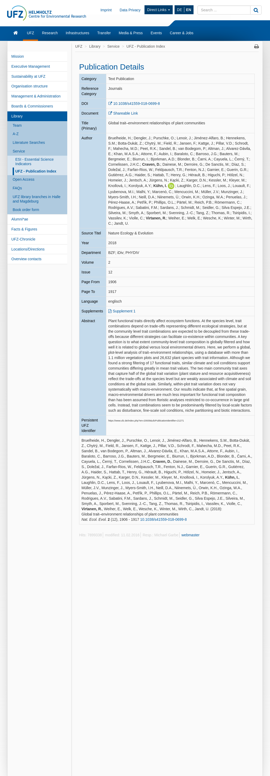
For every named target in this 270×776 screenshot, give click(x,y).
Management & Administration (36, 96)
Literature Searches (29, 142)
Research (50, 33)
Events (156, 33)
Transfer (104, 33)
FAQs (17, 188)
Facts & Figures (24, 229)
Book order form (26, 210)
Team (17, 125)
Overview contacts (26, 259)
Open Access (24, 179)
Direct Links (158, 10)
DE (179, 10)
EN (188, 10)
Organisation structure (29, 86)
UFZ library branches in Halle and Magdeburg (36, 199)
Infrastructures (77, 33)
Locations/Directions (28, 249)
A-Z (16, 134)
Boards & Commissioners (32, 106)
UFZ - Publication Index (35, 171)
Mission (17, 56)
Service (19, 151)
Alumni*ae (19, 219)
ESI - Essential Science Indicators (34, 161)
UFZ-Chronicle (23, 239)
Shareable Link (125, 113)
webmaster (190, 535)
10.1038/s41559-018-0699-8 (136, 103)
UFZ (30, 33)
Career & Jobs (181, 33)
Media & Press (131, 33)
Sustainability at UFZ (28, 76)
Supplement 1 (124, 311)
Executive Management (30, 66)
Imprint (106, 10)
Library (17, 116)
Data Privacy (130, 10)
